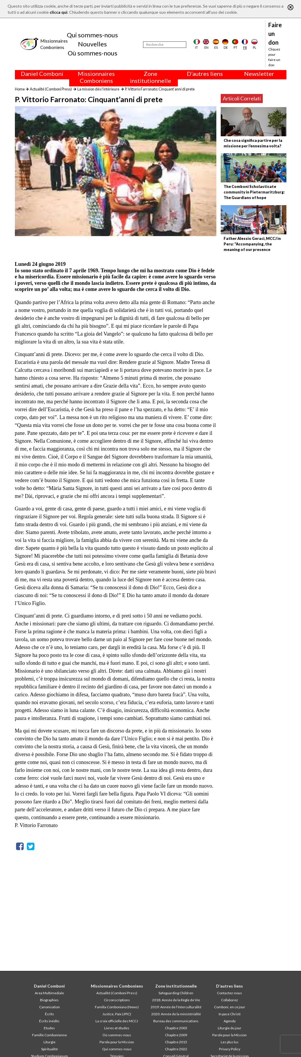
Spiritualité (49, 1049)
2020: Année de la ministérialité (176, 1014)
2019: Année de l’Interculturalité (176, 1007)
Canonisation (49, 1007)
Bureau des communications (176, 1021)
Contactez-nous (229, 993)
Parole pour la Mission (117, 1042)
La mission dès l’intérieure (98, 89)
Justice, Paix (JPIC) (116, 1014)
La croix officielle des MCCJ (116, 1021)
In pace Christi (230, 1014)
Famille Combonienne (49, 1035)
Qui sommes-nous (92, 35)
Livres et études (116, 1028)
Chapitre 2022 (176, 1049)
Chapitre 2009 (176, 1035)
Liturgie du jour (229, 1028)
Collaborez (229, 1000)
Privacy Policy (229, 1049)
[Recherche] (164, 44)
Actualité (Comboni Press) (51, 89)
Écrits (49, 1014)
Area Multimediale (49, 993)
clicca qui (58, 12)
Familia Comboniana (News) (117, 1007)
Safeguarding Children (176, 993)
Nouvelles (92, 44)
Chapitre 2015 (176, 1042)
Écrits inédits (49, 1021)
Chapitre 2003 (176, 1028)
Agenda (230, 1021)
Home (20, 89)
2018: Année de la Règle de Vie (176, 1000)
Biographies (49, 1000)
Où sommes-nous (92, 53)
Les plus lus (230, 1042)
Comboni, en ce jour (229, 1007)
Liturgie (49, 1042)
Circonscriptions (117, 1000)
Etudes (49, 1028)
